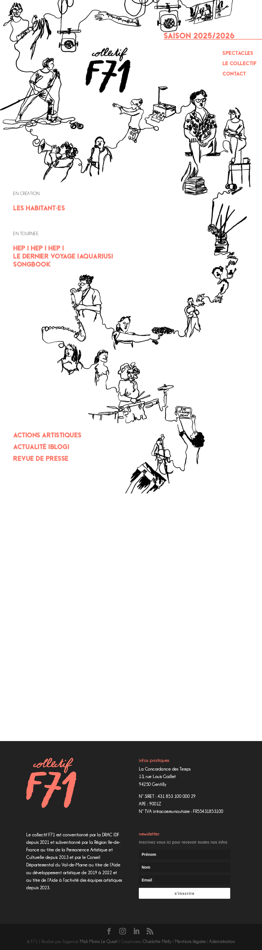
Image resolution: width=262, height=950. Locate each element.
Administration (222, 941)
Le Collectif (239, 63)
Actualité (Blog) (41, 446)
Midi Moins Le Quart (99, 941)
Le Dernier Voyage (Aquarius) (63, 256)
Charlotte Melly (157, 941)
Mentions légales (190, 941)
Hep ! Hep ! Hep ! (38, 248)
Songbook (32, 264)
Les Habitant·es (39, 208)
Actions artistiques (47, 435)
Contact (234, 74)
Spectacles (237, 53)
